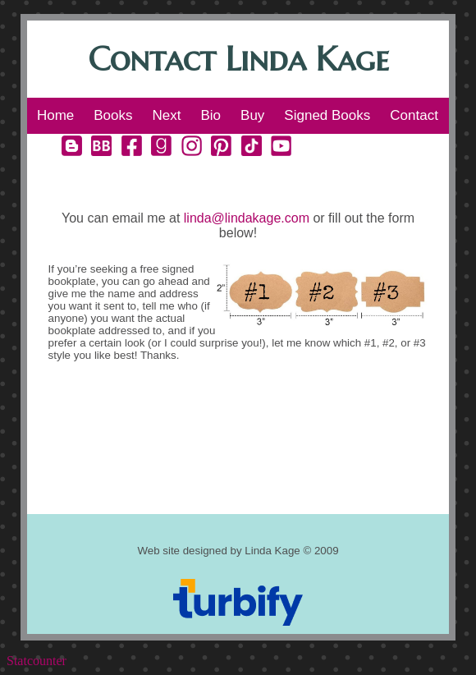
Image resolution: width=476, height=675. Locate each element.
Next (167, 115)
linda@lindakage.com (246, 218)
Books (113, 115)
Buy (252, 115)
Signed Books (327, 115)
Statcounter (36, 661)
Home (55, 115)
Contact (414, 115)
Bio (210, 115)
